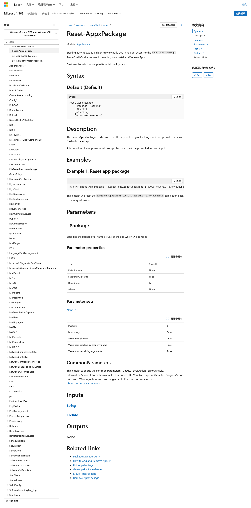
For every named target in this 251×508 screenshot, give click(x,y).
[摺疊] (54, 25)
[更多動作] (181, 25)
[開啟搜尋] (237, 5)
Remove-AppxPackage (86, 477)
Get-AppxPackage (83, 465)
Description (200, 35)
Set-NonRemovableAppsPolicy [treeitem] (27, 60)
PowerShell (94, 25)
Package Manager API (85, 456)
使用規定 (208, 497)
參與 (161, 497)
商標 (219, 497)
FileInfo (72, 414)
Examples (200, 40)
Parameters (201, 44)
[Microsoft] (6, 4)
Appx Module (83, 44)
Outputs (199, 53)
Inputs (198, 48)
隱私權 (171, 497)
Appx (106, 25)
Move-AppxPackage (84, 473)
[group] (125, 187)
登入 (244, 4)
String (71, 405)
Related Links (200, 57)
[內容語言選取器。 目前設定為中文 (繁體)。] (13, 497)
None (71, 310)
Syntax (199, 31)
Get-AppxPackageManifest (88, 469)
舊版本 (138, 497)
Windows (80, 25)
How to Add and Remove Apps (91, 460)
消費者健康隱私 (189, 497)
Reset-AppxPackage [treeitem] (22, 50)
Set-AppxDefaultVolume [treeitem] (24, 55)
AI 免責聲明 (124, 497)
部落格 (149, 497)
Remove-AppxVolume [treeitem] (23, 45)
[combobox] (31, 33)
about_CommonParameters (83, 383)
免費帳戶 (240, 13)
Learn (69, 25)
